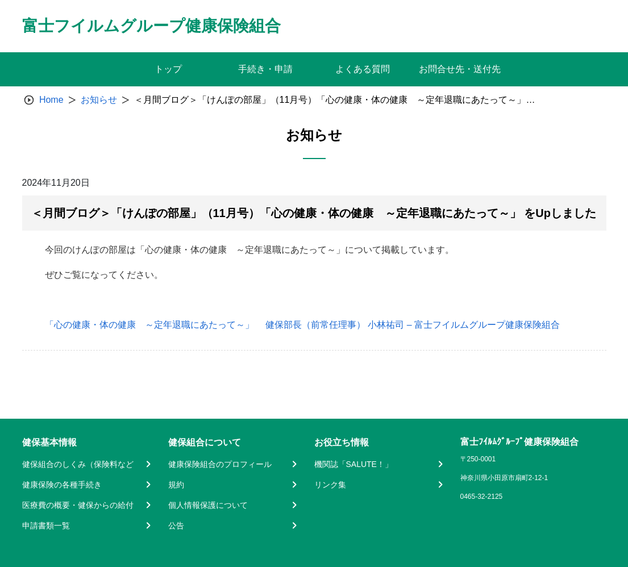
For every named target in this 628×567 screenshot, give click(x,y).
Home (51, 100)
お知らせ (99, 100)
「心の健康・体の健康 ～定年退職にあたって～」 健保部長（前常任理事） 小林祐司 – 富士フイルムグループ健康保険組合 (302, 325)
